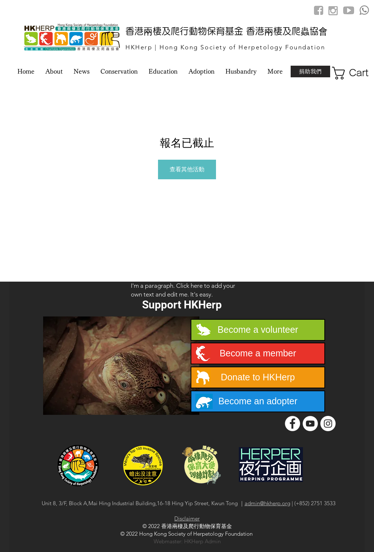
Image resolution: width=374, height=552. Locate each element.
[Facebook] (292, 423)
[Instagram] (328, 423)
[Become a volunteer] (258, 330)
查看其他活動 (187, 169)
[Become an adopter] (258, 401)
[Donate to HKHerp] (258, 377)
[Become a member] (258, 353)
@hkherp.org (275, 503)
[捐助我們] (310, 71)
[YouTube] (310, 423)
